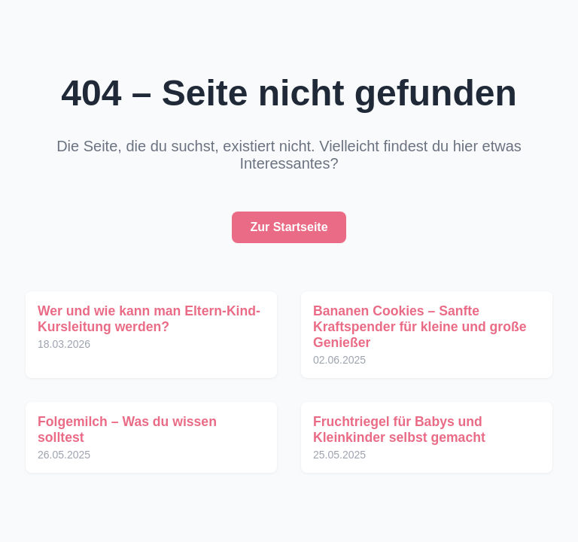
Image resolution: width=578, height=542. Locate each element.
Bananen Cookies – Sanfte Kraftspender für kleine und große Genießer (420, 326)
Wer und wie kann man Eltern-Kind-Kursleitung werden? (149, 318)
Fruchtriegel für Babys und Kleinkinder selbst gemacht (399, 429)
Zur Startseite (288, 227)
